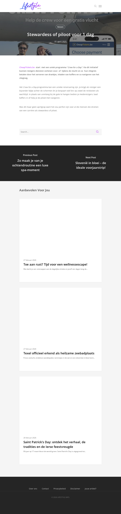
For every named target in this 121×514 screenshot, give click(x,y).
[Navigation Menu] (100, 6)
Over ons (33, 488)
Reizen (60, 27)
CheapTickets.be (27, 67)
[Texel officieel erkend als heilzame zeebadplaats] (60, 329)
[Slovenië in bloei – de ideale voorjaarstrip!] (90, 163)
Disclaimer (75, 488)
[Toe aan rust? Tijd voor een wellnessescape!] (60, 240)
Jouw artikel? (90, 488)
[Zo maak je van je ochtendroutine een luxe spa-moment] (30, 163)
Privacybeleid (60, 488)
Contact (45, 488)
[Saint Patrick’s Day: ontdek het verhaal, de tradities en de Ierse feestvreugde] (60, 420)
